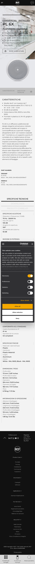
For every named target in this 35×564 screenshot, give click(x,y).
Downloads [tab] (17, 204)
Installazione (17, 467)
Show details (25, 300)
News (17, 531)
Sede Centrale (17, 524)
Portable (17, 462)
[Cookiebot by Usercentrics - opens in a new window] (21, 244)
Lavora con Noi (17, 529)
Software (17, 484)
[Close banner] (32, 244)
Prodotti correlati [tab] (17, 208)
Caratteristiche (9, 90)
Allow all (17, 306)
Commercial (17, 469)
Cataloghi (17, 482)
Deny (17, 318)
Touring (17, 464)
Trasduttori (17, 471)
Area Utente (17, 506)
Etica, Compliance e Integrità (17, 536)
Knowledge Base (17, 511)
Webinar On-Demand (17, 513)
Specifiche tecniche (21, 91)
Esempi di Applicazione (17, 495)
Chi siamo (17, 534)
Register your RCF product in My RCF (27, 438)
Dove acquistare (16, 51)
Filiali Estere (17, 526)
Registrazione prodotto (17, 508)
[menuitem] (17, 552)
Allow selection (17, 312)
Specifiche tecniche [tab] (17, 199)
